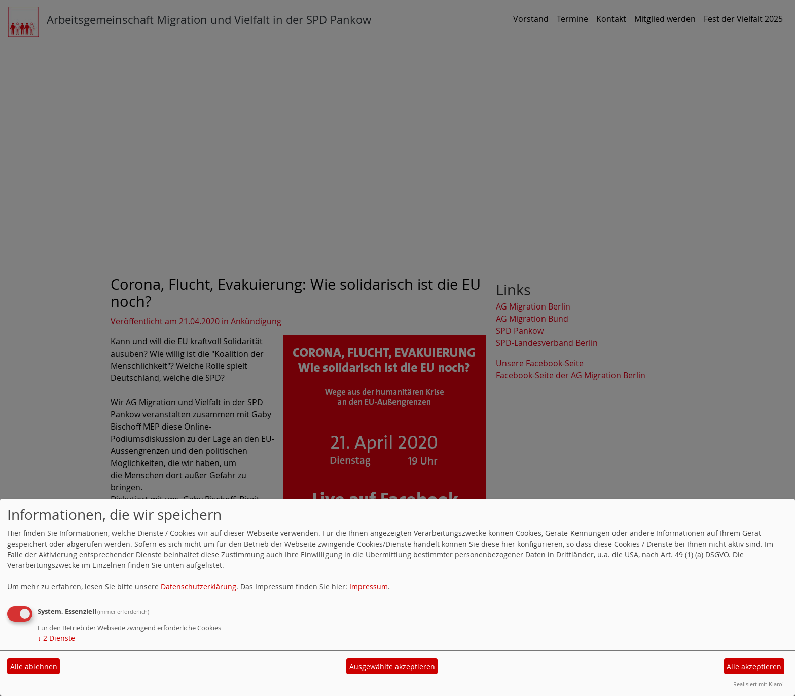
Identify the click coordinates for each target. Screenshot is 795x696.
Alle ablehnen (33, 666)
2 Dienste (56, 638)
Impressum (368, 586)
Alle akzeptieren (754, 666)
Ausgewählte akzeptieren (392, 666)
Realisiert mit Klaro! (758, 684)
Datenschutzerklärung (198, 586)
